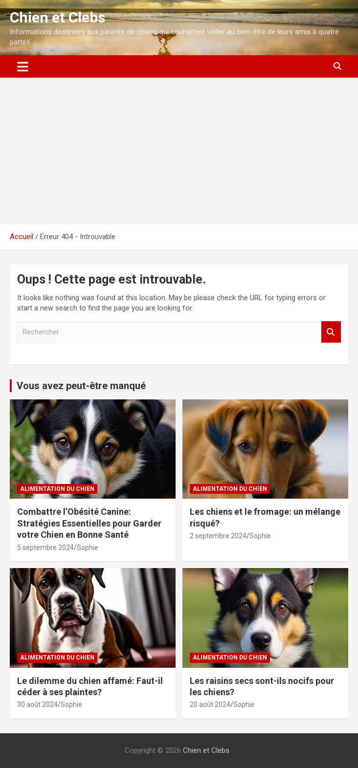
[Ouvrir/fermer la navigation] (23, 66)
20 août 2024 (210, 704)
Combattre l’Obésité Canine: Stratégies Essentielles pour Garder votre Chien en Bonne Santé (89, 523)
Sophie (87, 547)
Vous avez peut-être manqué (81, 386)
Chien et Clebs (57, 17)
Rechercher (331, 332)
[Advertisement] (179, 151)
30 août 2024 (37, 704)
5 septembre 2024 (45, 547)
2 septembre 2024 (218, 536)
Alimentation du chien (57, 488)
